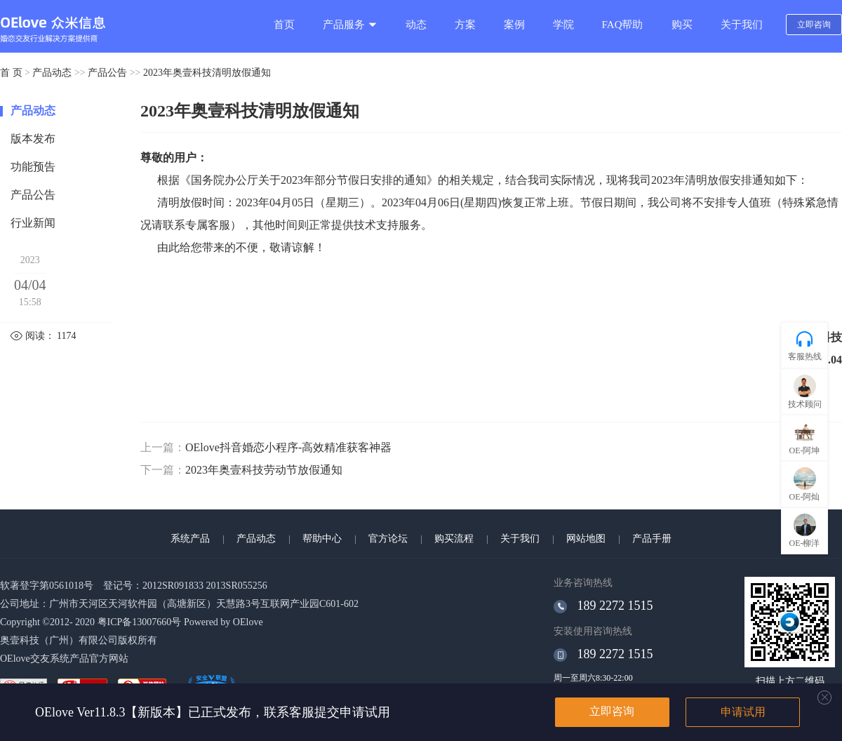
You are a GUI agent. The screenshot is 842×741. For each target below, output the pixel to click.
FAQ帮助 (622, 24)
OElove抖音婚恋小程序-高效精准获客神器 (288, 447)
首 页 (11, 72)
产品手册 (651, 538)
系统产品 (190, 538)
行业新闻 (33, 223)
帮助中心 (322, 538)
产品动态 (52, 72)
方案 (465, 24)
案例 (514, 24)
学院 (563, 24)
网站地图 (586, 538)
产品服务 (350, 24)
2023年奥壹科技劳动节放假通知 (263, 470)
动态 (416, 24)
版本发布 (33, 139)
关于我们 (742, 24)
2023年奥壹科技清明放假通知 (207, 72)
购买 (682, 24)
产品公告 (107, 72)
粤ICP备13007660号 (140, 622)
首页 (284, 24)
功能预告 (33, 167)
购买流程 (454, 538)
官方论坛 (388, 538)
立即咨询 (814, 24)
